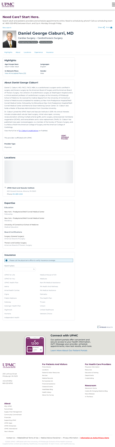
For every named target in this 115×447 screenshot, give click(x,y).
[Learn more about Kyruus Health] (104, 327)
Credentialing (89, 378)
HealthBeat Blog (47, 389)
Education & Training (91, 372)
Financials (7, 417)
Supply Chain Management (13, 412)
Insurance (49, 52)
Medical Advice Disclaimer (51, 438)
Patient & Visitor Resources (51, 372)
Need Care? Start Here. (21, 17)
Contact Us (10, 438)
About (18, 52)
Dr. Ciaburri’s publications (28, 131)
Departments (89, 375)
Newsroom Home (91, 388)
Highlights (8, 52)
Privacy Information (70, 438)
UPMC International (10, 428)
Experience (39, 52)
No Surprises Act (47, 381)
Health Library (46, 392)
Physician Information (92, 367)
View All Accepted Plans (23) (15, 73)
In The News (89, 396)
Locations (27, 52)
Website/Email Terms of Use (27, 438)
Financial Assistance (48, 384)
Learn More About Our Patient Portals (69, 350)
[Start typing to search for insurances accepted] (20, 269)
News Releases (90, 394)
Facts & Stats (8, 409)
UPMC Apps (8, 423)
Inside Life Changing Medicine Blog (96, 391)
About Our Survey (48, 395)
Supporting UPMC (10, 420)
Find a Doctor (46, 367)
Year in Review (9, 431)
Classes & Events (47, 386)
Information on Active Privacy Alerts (94, 438)
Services (44, 375)
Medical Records (47, 378)
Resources (88, 370)
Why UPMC (8, 406)
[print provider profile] (109, 27)
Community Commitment (13, 414)
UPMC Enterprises (10, 426)
